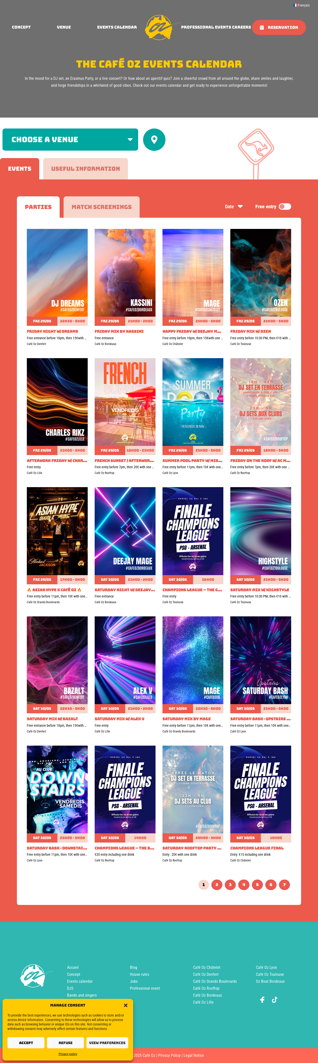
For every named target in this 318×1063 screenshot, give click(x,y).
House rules (139, 974)
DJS (70, 988)
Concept (73, 974)
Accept (26, 1043)
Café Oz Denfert (206, 974)
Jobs (134, 981)
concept (21, 27)
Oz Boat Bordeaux (270, 981)
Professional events (206, 27)
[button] (125, 1005)
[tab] (19, 168)
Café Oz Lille (203, 1002)
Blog (133, 967)
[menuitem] (301, 5)
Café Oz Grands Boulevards (215, 981)
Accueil (73, 967)
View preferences (107, 1043)
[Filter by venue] (70, 139)
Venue (64, 27)
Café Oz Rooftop (206, 988)
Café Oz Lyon (266, 967)
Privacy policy (68, 1054)
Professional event (145, 988)
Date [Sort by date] (234, 207)
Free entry (273, 206)
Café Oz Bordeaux (207, 995)
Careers (241, 27)
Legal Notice (194, 1055)
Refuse (66, 1043)
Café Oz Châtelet (206, 967)
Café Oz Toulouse (270, 974)
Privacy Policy (169, 1055)
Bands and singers (82, 995)
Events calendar (117, 27)
